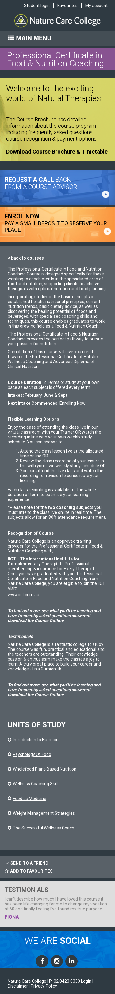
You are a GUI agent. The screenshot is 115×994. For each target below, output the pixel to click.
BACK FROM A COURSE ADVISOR (41, 183)
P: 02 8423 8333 (64, 981)
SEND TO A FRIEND (29, 863)
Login (86, 981)
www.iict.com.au (23, 594)
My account (96, 5)
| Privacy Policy (43, 986)
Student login (37, 5)
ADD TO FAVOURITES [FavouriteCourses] (29, 871)
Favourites (67, 5)
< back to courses (26, 258)
